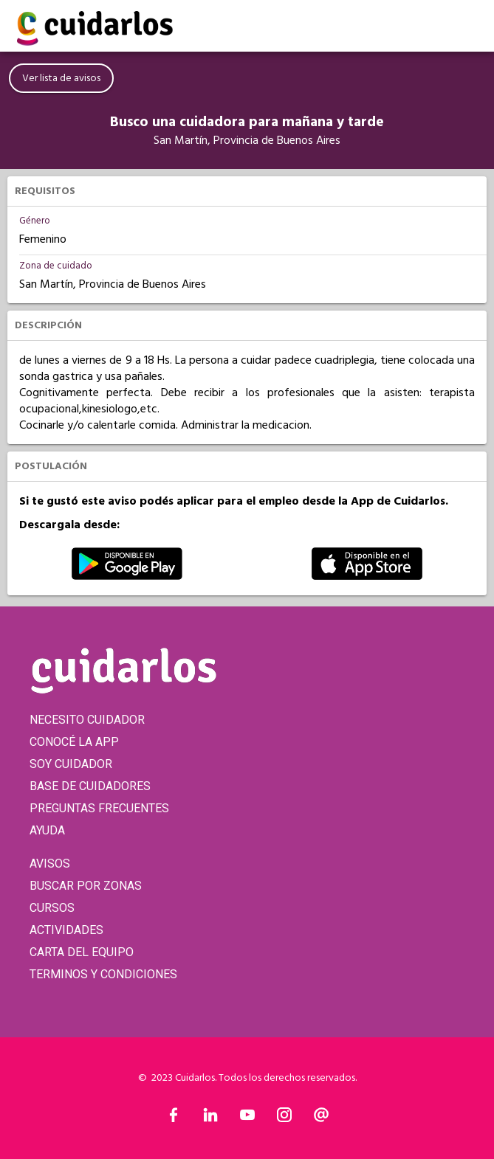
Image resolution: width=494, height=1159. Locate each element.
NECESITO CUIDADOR (87, 720)
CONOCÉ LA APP (74, 742)
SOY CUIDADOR (71, 764)
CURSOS (52, 908)
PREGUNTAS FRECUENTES (99, 808)
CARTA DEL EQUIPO (82, 952)
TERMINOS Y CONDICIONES (103, 974)
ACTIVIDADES (66, 930)
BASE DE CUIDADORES (90, 786)
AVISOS (50, 864)
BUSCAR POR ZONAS (86, 886)
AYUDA (47, 830)
